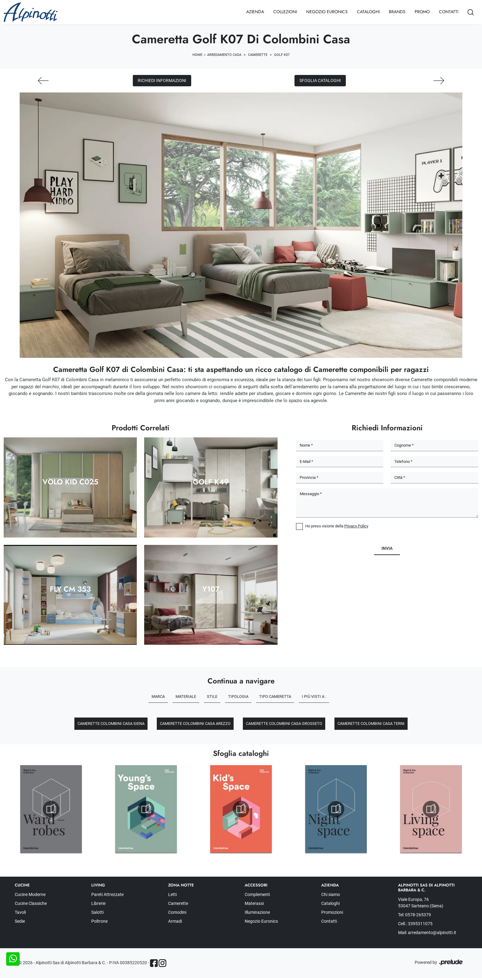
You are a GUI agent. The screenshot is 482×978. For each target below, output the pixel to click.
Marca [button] (158, 696)
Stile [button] (212, 696)
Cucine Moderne (30, 894)
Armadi (175, 921)
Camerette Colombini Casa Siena (110, 723)
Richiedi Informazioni (162, 80)
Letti (172, 894)
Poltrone (99, 921)
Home (197, 55)
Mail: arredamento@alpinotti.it (427, 932)
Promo (422, 12)
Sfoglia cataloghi (320, 80)
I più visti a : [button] (314, 696)
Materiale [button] (186, 696)
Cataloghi (368, 12)
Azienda (255, 12)
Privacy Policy (356, 526)
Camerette (257, 55)
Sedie (20, 921)
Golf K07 (282, 55)
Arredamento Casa (224, 55)
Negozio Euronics (327, 12)
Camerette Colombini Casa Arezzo (195, 723)
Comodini (177, 912)
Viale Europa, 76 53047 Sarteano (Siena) (420, 902)
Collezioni (285, 12)
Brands (397, 12)
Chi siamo (330, 894)
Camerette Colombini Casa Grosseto (284, 723)
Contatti (448, 12)
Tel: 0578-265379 (414, 914)
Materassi (254, 903)
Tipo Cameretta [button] (275, 696)
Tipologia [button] (238, 696)
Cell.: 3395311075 (415, 923)
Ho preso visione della (336, 526)
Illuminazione (257, 912)
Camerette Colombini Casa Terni (371, 723)
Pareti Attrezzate (107, 894)
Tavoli (20, 912)
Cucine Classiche (31, 903)
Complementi (257, 894)
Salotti (97, 912)
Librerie (98, 903)
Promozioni (332, 912)
